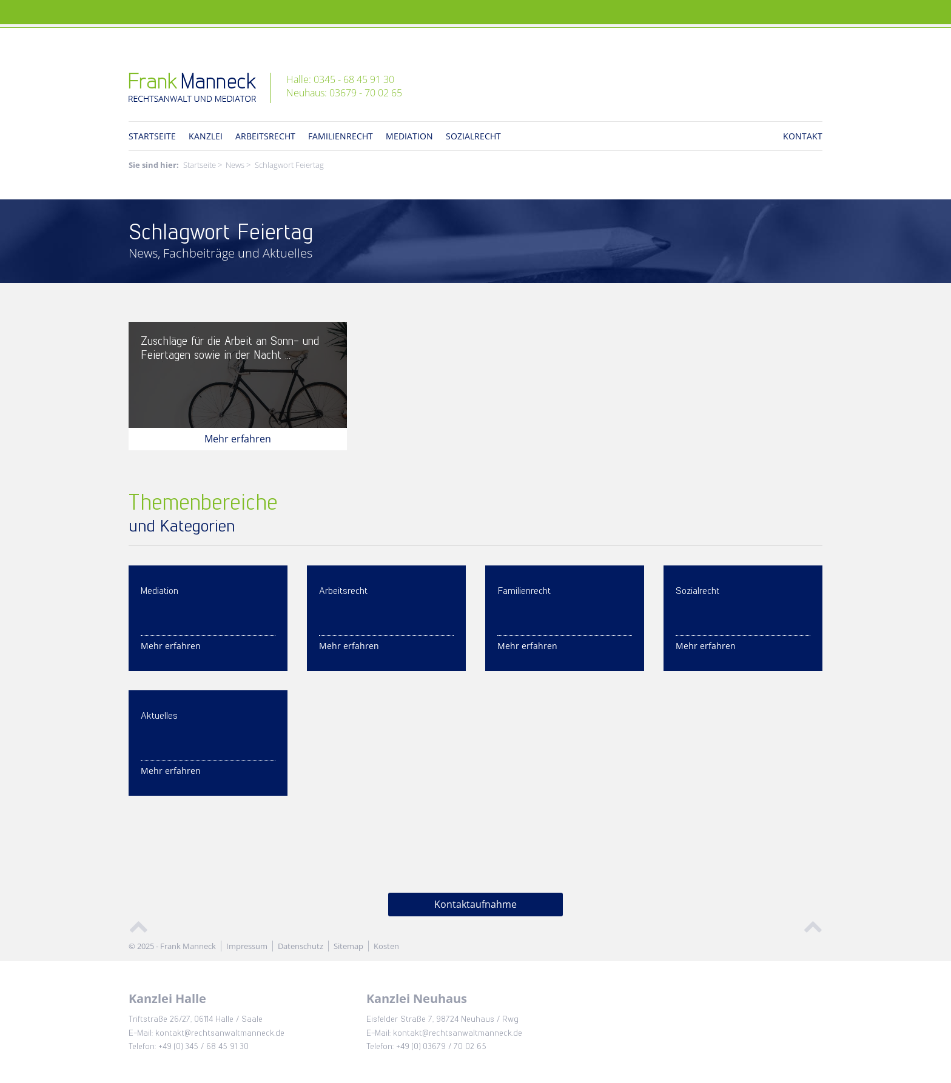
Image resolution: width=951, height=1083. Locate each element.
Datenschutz (300, 946)
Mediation (409, 136)
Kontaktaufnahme (475, 904)
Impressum (246, 946)
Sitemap (348, 946)
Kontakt (802, 136)
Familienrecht (340, 136)
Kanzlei (206, 136)
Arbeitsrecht (265, 136)
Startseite (152, 136)
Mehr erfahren (237, 438)
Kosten (386, 946)
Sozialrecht (473, 136)
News (235, 164)
